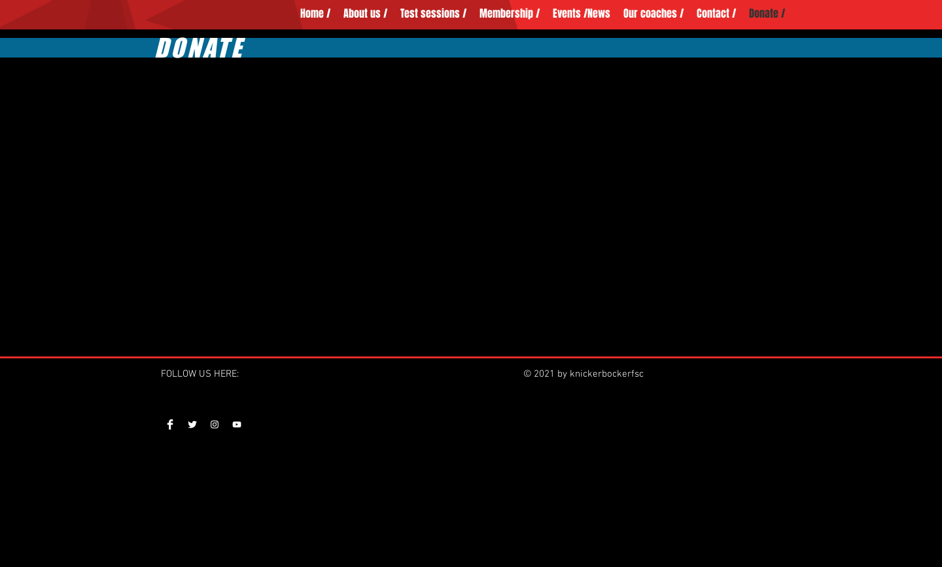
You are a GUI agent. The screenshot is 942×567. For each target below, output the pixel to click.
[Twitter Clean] (192, 424)
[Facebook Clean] (170, 424)
